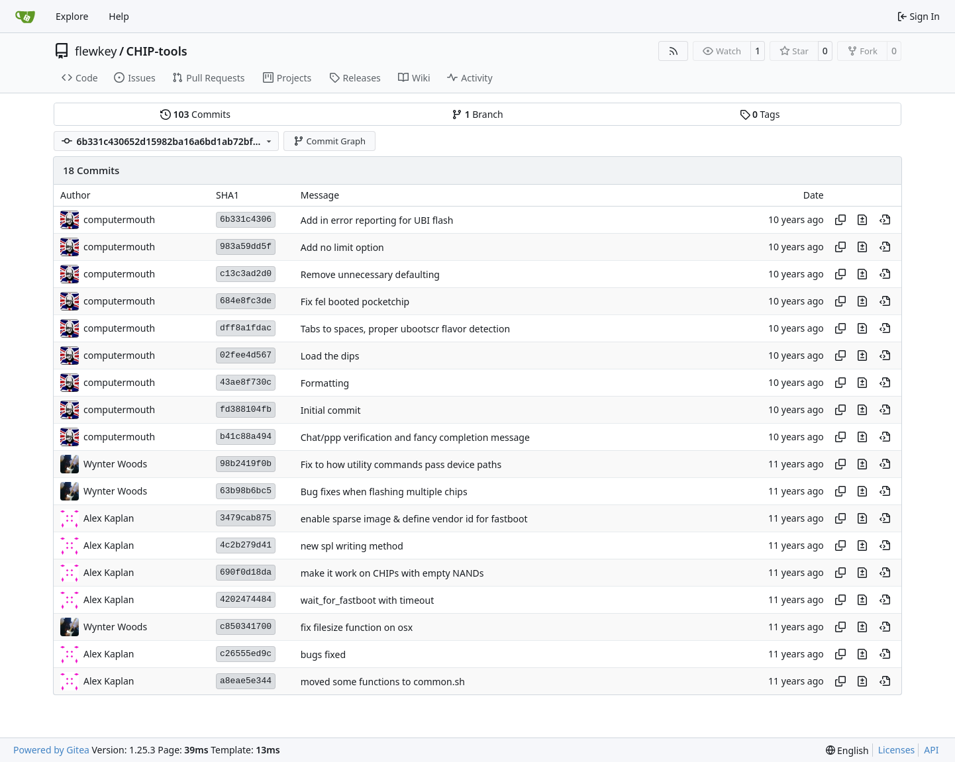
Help (119, 16)
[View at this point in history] (885, 220)
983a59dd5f (246, 247)
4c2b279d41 (246, 545)
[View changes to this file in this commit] (862, 220)
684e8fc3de (246, 301)
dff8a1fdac (246, 328)
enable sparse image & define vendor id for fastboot (414, 518)
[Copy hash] (840, 220)
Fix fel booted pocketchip (355, 301)
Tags (760, 114)
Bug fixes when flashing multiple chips (384, 491)
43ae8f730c (246, 382)
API (931, 749)
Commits (195, 114)
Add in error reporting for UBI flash (377, 220)
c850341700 (246, 627)
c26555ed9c (246, 654)
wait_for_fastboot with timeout (367, 600)
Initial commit (331, 410)
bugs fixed (323, 654)
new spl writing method (352, 546)
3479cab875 (246, 518)
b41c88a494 (246, 437)
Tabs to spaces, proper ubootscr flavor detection (405, 328)
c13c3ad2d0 (246, 274)
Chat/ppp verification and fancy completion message (415, 437)
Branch (477, 114)
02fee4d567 (246, 355)
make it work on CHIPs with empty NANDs (392, 573)
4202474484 (246, 599)
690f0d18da (246, 572)
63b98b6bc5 (246, 491)
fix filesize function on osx (357, 627)
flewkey (96, 51)
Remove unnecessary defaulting (370, 274)
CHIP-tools (156, 51)
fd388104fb (246, 409)
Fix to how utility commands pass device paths (401, 464)
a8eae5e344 (246, 681)
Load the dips (330, 356)
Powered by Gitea (51, 749)
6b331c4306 (246, 219)
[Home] (25, 16)
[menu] (847, 750)
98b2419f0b (246, 464)
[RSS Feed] (673, 51)
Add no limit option (342, 247)
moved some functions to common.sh (383, 681)
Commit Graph (329, 141)
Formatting (325, 383)
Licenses (896, 749)
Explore (72, 16)
